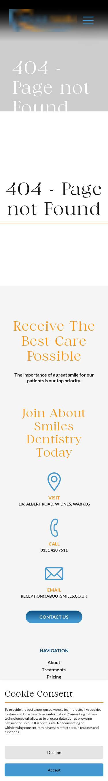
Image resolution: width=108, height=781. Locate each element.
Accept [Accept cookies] (54, 769)
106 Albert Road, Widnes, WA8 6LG (54, 503)
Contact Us (54, 617)
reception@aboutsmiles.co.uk (54, 596)
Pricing (54, 676)
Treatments (54, 669)
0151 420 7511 (54, 550)
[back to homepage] (43, 12)
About (54, 662)
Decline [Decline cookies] (54, 752)
